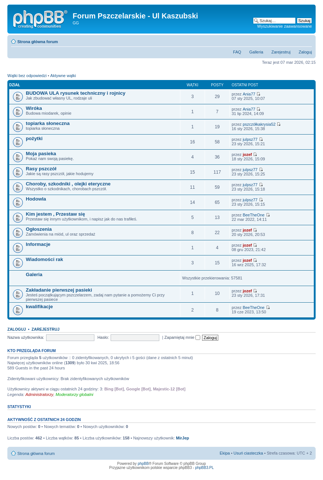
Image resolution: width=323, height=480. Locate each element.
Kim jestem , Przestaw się (55, 214)
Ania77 (249, 94)
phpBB (143, 464)
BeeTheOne (253, 215)
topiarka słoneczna (48, 123)
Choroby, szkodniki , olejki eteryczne (68, 184)
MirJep (182, 438)
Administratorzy (39, 394)
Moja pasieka (41, 153)
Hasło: (103, 337)
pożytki (34, 138)
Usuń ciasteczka (248, 453)
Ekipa (225, 453)
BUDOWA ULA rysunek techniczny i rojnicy (75, 93)
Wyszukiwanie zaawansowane (284, 26)
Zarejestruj (281, 52)
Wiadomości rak (44, 259)
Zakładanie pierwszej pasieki (59, 290)
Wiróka (34, 108)
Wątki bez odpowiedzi (26, 75)
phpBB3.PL (204, 468)
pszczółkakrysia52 (259, 124)
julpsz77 (250, 139)
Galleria (256, 52)
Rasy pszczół (41, 168)
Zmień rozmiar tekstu (306, 40)
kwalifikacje (39, 306)
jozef (247, 154)
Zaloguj (305, 52)
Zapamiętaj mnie (182, 337)
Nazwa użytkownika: (25, 337)
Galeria (34, 274)
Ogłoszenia (39, 229)
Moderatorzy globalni (74, 394)
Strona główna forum (37, 41)
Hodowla (36, 199)
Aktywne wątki (63, 75)
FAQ (237, 52)
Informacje (38, 244)
